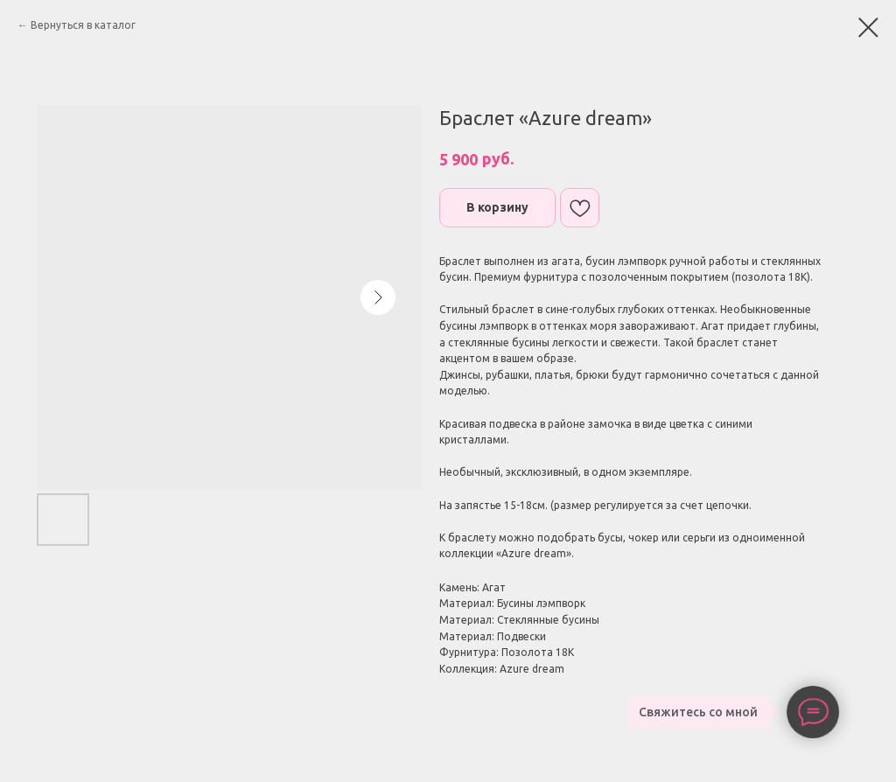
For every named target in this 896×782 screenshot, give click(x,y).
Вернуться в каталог (83, 25)
